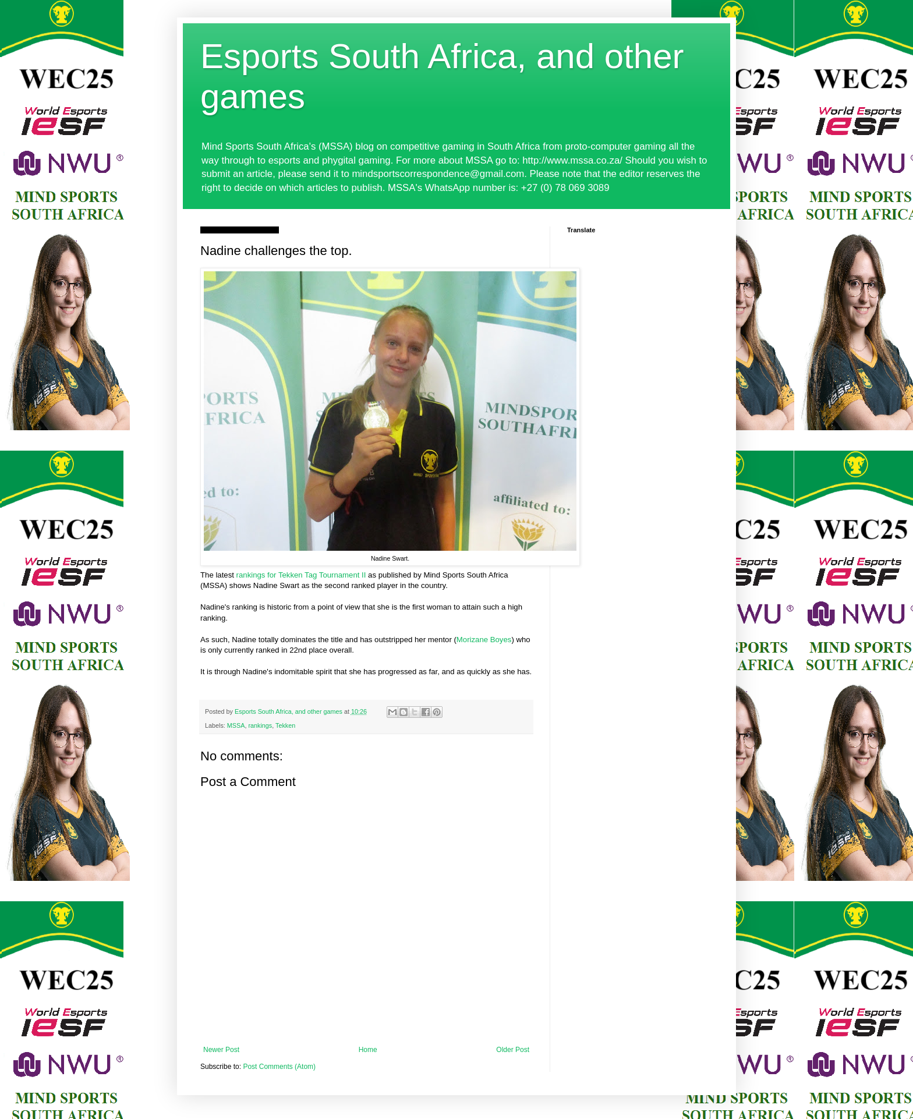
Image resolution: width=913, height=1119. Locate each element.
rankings (260, 725)
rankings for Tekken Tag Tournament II (301, 575)
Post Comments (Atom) (279, 1067)
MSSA (236, 725)
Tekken (285, 725)
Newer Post (221, 1050)
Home (368, 1050)
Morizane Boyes (484, 639)
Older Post (512, 1050)
